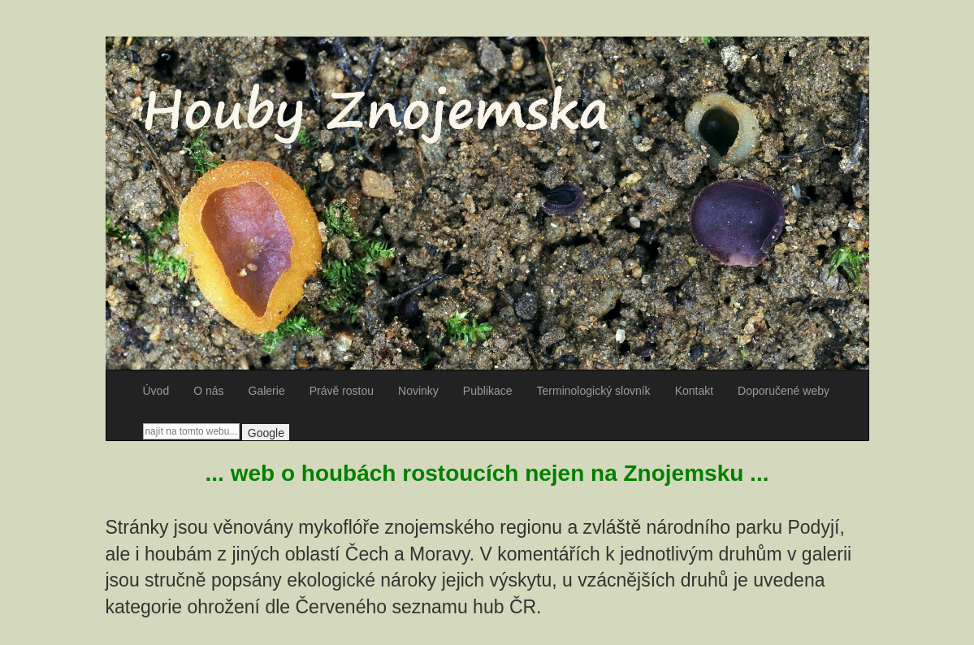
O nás (208, 390)
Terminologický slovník (594, 390)
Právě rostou (342, 390)
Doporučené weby (783, 390)
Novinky (418, 390)
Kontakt (694, 390)
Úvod (156, 390)
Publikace (488, 390)
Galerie (267, 390)
